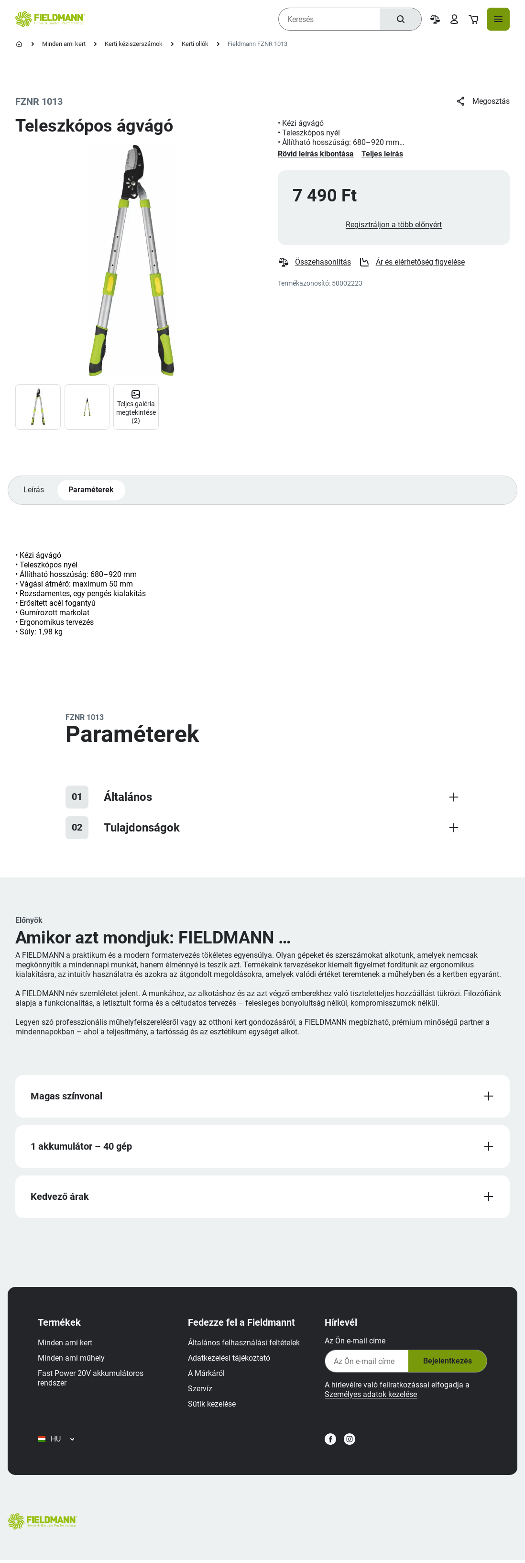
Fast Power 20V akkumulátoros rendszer (91, 1379)
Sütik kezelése (212, 1405)
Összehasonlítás (314, 262)
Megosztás (482, 101)
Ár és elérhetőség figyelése (412, 262)
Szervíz (200, 1390)
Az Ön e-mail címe (354, 1342)
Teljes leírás (382, 153)
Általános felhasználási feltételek (244, 1344)
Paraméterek (91, 490)
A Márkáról (206, 1374)
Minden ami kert (64, 43)
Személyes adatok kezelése (370, 1395)
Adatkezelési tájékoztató (229, 1359)
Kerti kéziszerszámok (134, 43)
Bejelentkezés (446, 1362)
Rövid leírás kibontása (316, 153)
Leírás (33, 490)
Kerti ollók (195, 43)
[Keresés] (400, 19)
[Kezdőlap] (19, 44)
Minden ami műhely (71, 1359)
